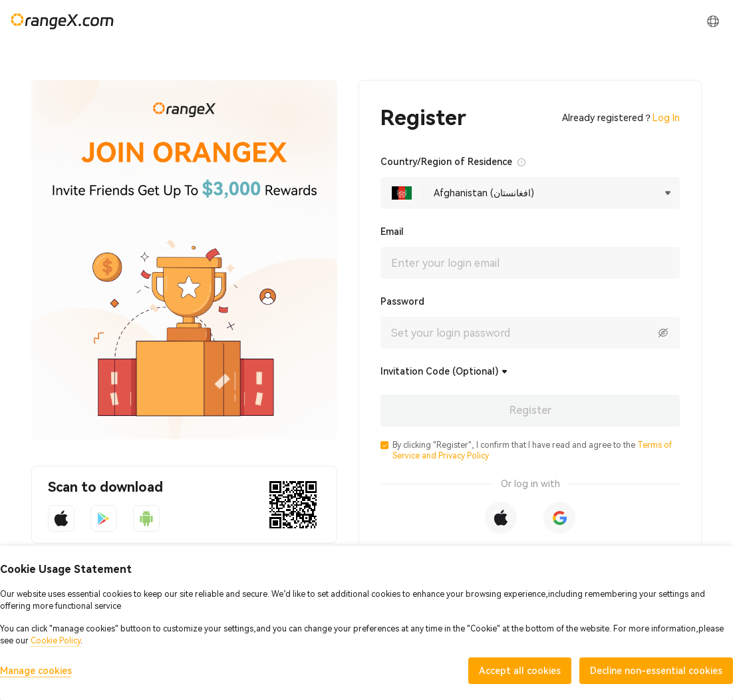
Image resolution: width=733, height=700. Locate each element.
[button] (384, 445)
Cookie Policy (55, 640)
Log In (666, 117)
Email (392, 231)
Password (402, 301)
